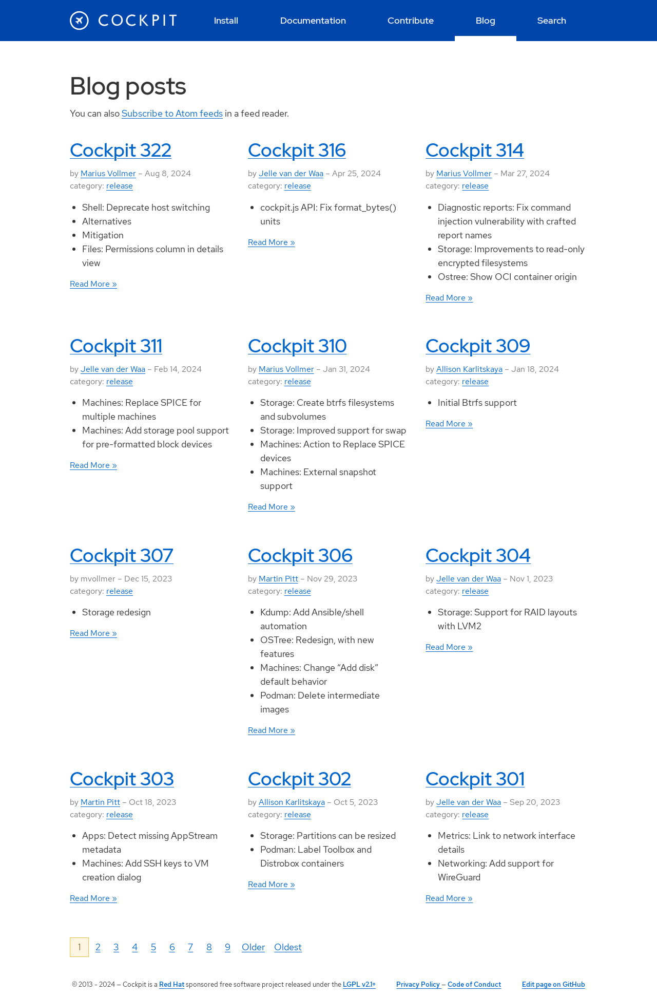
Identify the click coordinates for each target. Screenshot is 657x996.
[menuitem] (226, 20)
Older (253, 947)
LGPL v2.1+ (359, 984)
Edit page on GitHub (553, 984)
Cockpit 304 (478, 555)
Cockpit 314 (475, 150)
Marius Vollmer (108, 173)
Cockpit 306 (300, 555)
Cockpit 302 (299, 778)
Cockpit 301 (475, 778)
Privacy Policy (418, 984)
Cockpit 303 (122, 778)
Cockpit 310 (297, 345)
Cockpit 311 (116, 345)
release (119, 185)
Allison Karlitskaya (469, 369)
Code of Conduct (474, 984)
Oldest (288, 947)
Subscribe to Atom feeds (172, 113)
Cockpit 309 (478, 345)
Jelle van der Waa (291, 173)
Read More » (93, 283)
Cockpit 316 (297, 150)
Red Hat (171, 984)
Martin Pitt (278, 578)
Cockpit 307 (121, 555)
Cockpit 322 (120, 150)
